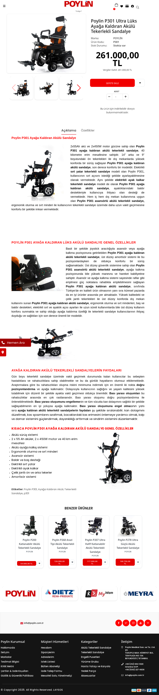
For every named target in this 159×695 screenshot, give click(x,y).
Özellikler (88, 130)
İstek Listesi (48, 661)
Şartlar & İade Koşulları (14, 671)
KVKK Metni (7, 666)
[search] (139, 7)
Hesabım (46, 647)
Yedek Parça (88, 671)
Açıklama (68, 130)
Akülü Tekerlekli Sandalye (96, 647)
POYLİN (118, 38)
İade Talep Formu (51, 671)
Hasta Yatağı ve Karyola (95, 666)
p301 (26, 493)
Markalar (6, 657)
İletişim (5, 652)
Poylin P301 (30, 489)
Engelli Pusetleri (90, 657)
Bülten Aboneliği (50, 666)
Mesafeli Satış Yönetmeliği (56, 675)
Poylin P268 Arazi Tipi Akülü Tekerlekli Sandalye (62, 544)
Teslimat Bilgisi (10, 661)
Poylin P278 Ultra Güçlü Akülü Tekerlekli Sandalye (128, 544)
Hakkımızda (8, 647)
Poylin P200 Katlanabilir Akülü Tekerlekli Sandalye (29, 544)
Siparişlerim (48, 652)
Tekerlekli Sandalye (92, 652)
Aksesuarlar (88, 675)
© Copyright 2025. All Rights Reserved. (26, 689)
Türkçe (78, 11)
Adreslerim (47, 657)
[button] (78, 87)
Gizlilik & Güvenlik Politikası (17, 675)
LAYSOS (57, 689)
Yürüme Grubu (90, 661)
